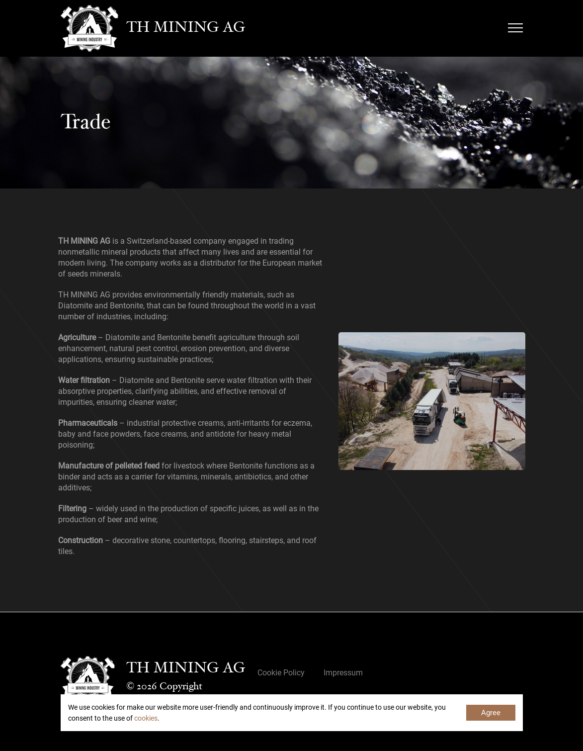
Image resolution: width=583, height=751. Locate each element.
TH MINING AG (186, 28)
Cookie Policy (281, 672)
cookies (146, 718)
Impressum (343, 672)
